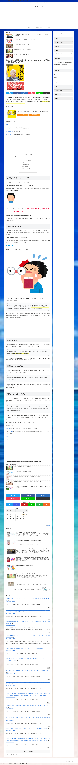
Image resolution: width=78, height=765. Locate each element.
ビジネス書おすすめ (17, 461)
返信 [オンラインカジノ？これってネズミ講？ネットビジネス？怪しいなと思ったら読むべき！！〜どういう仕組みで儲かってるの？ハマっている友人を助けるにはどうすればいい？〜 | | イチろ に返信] (49, 703)
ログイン (56, 74)
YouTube (8, 428)
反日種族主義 (9, 128)
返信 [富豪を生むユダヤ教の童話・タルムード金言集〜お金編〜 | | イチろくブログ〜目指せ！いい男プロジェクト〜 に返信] (49, 691)
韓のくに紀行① (9, 131)
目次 (26, 160)
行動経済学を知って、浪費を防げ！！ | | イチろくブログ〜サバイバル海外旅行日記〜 (25, 649)
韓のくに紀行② (9, 134)
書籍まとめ (35, 461)
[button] (71, 34)
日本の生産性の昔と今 (26, 164)
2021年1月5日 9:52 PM (10, 720)
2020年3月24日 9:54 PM (10, 602)
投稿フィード (57, 77)
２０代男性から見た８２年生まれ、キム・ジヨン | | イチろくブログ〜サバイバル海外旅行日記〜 (27, 670)
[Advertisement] (39, 17)
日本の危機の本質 (24, 461)
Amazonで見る (22, 114)
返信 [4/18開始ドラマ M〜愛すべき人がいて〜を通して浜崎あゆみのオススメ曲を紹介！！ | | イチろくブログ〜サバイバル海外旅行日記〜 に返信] (49, 619)
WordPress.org (57, 82)
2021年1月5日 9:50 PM (10, 709)
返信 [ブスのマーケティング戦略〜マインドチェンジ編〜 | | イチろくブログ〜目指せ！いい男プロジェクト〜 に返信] (49, 714)
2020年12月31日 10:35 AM (11, 697)
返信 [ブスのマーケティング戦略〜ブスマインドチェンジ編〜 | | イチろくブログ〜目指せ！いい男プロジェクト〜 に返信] (49, 726)
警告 (40, 461)
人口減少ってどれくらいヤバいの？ (29, 162)
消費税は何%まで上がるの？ (27, 168)
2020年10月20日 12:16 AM (11, 662)
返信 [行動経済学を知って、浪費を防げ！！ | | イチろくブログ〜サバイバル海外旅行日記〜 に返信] (49, 656)
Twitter (7, 436)
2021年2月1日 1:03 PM (10, 742)
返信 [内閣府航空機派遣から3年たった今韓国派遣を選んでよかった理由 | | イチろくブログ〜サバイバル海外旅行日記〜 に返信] (49, 646)
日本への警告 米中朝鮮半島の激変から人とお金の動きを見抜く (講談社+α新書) (32, 111)
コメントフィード (58, 80)
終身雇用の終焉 (25, 166)
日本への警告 (30, 461)
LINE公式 (11, 431)
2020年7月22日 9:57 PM (10, 650)
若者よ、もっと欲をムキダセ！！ (28, 170)
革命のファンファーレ (11, 124)
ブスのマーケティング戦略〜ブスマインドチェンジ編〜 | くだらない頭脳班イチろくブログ (26, 729)
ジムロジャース (9, 461)
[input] (63, 34)
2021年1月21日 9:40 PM (10, 730)
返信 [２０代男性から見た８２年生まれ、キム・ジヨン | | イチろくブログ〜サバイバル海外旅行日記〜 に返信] (49, 679)
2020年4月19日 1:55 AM (10, 613)
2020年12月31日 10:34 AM (11, 685)
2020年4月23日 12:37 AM (10, 625)
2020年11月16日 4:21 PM (10, 674)
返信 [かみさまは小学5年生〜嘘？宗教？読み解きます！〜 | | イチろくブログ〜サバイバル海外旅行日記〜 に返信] (49, 607)
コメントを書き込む (28, 751)
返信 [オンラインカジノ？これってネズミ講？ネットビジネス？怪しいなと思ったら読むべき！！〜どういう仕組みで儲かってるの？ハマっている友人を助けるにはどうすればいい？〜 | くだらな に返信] (49, 748)
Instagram (8, 440)
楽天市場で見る (32, 114)
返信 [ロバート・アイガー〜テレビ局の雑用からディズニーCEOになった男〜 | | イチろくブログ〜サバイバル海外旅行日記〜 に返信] (49, 668)
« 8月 (7, 523)
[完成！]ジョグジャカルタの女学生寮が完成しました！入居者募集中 (63, 63)
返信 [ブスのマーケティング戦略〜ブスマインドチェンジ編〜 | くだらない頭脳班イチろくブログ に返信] (49, 736)
